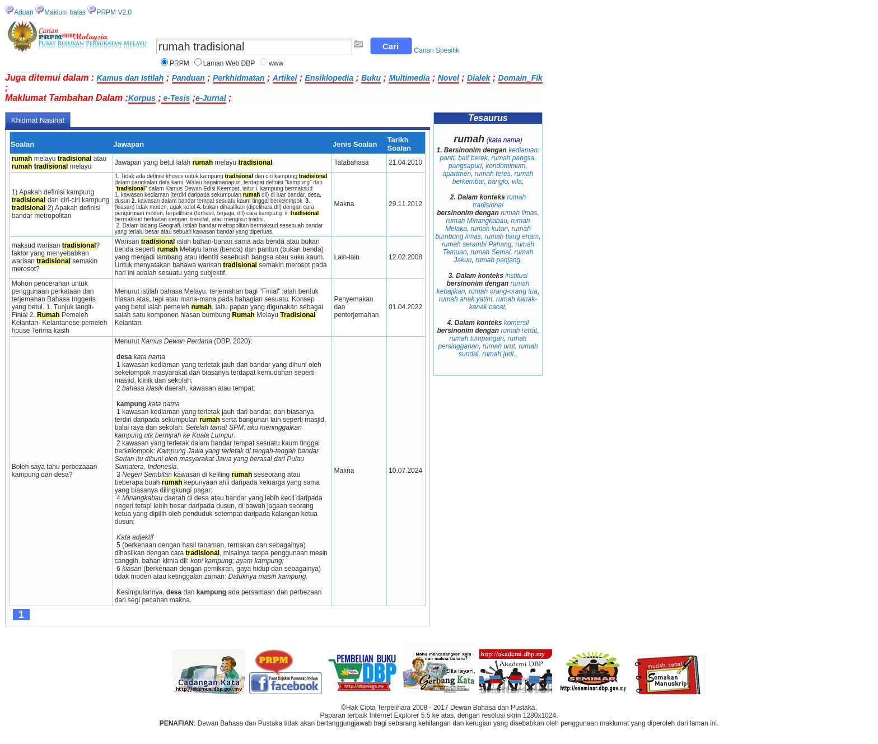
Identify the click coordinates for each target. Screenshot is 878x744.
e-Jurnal (210, 98)
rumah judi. (498, 354)
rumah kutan (489, 228)
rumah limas (519, 213)
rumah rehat (519, 330)
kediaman (523, 150)
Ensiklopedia (329, 77)
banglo (498, 181)
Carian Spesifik (436, 50)
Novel (448, 77)
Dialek (478, 77)
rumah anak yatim (465, 299)
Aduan (24, 12)
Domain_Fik (520, 77)
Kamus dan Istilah (130, 77)
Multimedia (409, 77)
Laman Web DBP (229, 63)
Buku (371, 77)
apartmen (456, 174)
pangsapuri (465, 166)
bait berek (473, 158)
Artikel (285, 77)
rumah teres (493, 174)
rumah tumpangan (476, 338)
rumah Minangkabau (476, 221)
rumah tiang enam (511, 236)
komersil (516, 323)
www (276, 63)
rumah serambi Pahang (477, 244)
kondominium (505, 166)
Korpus (142, 98)
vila (517, 181)
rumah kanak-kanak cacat (503, 303)
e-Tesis (175, 98)
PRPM (179, 63)
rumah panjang (497, 260)
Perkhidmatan (239, 77)
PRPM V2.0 (114, 12)
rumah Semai (490, 252)
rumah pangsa (513, 158)
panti (447, 158)
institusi (516, 276)
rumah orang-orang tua (503, 291)
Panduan (188, 77)
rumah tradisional (499, 201)
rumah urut (499, 346)
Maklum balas (65, 12)
